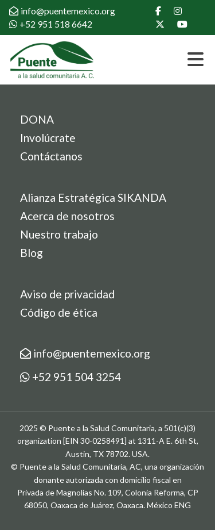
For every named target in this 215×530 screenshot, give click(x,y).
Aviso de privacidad (67, 294)
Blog (31, 252)
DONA (37, 119)
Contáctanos (51, 156)
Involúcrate (48, 137)
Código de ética (58, 312)
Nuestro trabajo (59, 234)
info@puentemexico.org (62, 10)
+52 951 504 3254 (70, 376)
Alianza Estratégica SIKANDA (93, 197)
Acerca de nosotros (67, 215)
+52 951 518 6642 (50, 23)
